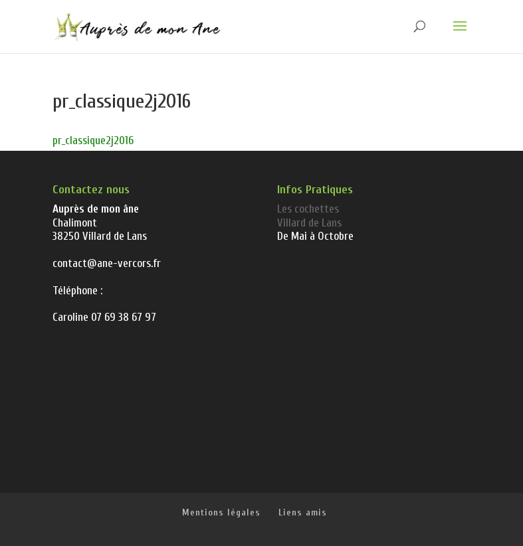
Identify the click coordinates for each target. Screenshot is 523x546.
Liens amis (302, 512)
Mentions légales (221, 512)
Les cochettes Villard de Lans (309, 215)
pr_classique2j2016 (93, 140)
